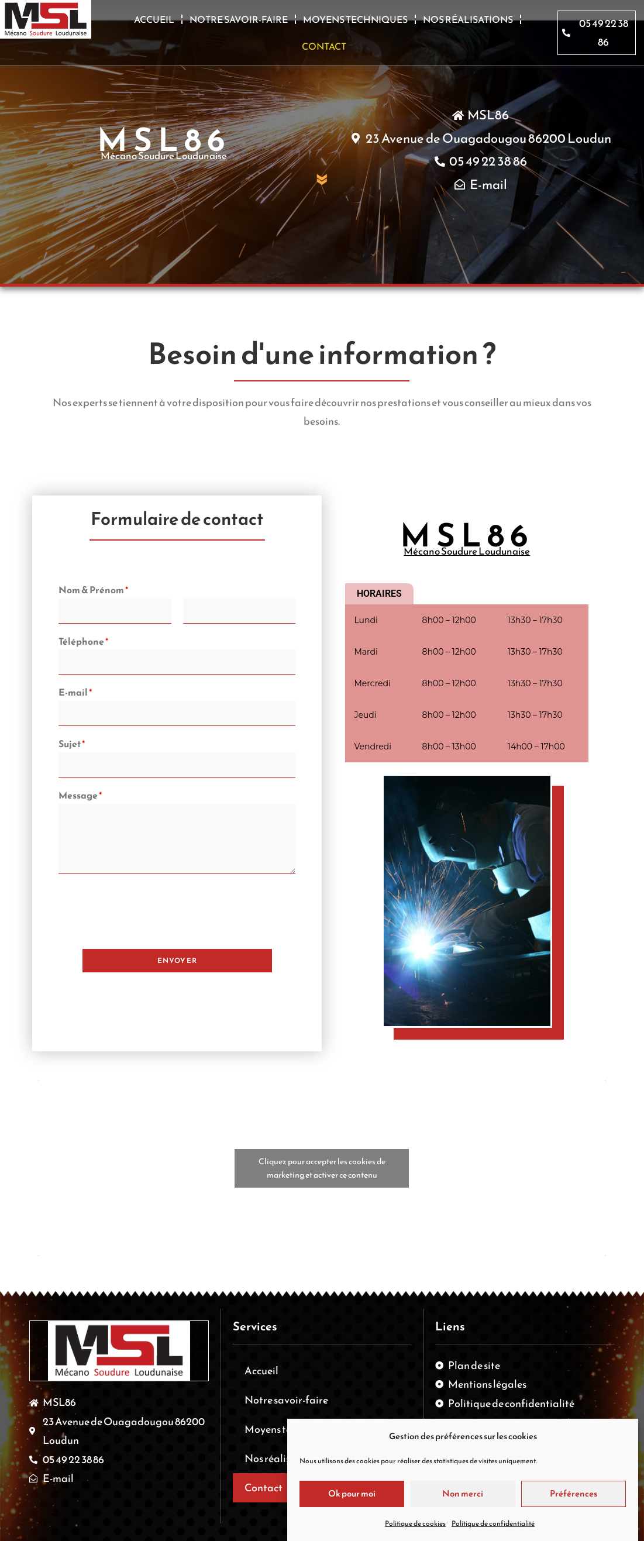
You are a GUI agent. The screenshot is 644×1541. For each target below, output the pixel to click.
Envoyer (177, 960)
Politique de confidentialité (493, 1523)
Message (80, 795)
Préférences (573, 1493)
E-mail (75, 692)
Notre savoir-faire (239, 19)
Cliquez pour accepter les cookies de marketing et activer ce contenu (322, 1168)
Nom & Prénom (93, 590)
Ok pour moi (352, 1493)
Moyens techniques (355, 19)
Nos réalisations (468, 19)
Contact (324, 46)
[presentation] (147, 930)
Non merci (462, 1493)
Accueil (154, 19)
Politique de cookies (415, 1523)
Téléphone (83, 641)
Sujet (71, 744)
